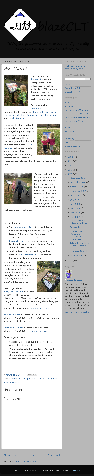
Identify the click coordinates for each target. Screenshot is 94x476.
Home (32, 455)
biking (68, 103)
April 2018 (75, 213)
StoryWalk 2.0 (76, 227)
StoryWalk (35, 79)
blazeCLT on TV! (72, 92)
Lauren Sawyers (74, 280)
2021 (70, 161)
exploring (15, 379)
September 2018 (78, 191)
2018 (70, 174)
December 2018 (78, 178)
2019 (70, 170)
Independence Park (24, 227)
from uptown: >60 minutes (77, 118)
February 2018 (77, 251)
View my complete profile (77, 312)
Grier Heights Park (29, 255)
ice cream (69, 131)
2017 (70, 261)
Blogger (76, 470)
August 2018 (76, 195)
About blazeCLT (72, 88)
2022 (70, 157)
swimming (69, 139)
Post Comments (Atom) (27, 462)
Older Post (53, 455)
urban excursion (11, 382)
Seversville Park (17, 241)
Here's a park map (39, 308)
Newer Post (10, 455)
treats (67, 142)
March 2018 (76, 217)
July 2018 (75, 200)
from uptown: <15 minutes (33, 379)
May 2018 (75, 208)
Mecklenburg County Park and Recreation (34, 115)
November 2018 (78, 182)
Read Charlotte (16, 118)
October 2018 (77, 187)
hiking (67, 127)
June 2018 (75, 204)
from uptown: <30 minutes (77, 114)
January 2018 (77, 255)
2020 (71, 166)
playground (51, 379)
